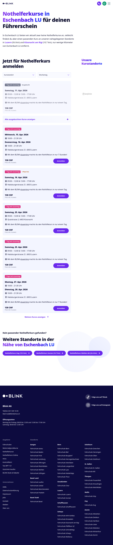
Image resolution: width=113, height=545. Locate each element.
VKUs (4, 459)
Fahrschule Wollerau (64, 537)
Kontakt (5, 501)
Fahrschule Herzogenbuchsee (68, 459)
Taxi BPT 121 (7, 466)
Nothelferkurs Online (10, 455)
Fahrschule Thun (63, 477)
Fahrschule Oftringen (38, 463)
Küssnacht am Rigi (33, 42)
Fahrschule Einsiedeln (65, 519)
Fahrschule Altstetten (92, 514)
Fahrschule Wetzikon (92, 528)
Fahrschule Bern (63, 448)
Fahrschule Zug (90, 505)
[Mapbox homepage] (87, 94)
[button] (101, 77)
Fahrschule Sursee (64, 498)
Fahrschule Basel (36, 501)
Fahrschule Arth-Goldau (66, 516)
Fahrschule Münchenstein (39, 489)
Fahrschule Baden (36, 452)
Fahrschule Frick (36, 456)
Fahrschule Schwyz (64, 533)
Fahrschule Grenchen (92, 448)
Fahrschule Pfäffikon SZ (65, 526)
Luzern (8, 42)
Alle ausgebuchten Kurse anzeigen (37, 119)
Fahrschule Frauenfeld (93, 480)
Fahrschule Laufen (37, 482)
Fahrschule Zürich (91, 535)
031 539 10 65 (13, 411)
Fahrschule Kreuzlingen (93, 484)
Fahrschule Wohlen (37, 470)
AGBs (5, 487)
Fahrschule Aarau (36, 448)
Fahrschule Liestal (36, 486)
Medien (5, 505)
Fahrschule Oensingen (93, 452)
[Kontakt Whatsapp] (104, 4)
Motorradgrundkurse (10, 448)
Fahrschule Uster (91, 524)
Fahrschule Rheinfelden (38, 466)
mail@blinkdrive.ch (13, 414)
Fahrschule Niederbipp (65, 473)
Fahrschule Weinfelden (93, 487)
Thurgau (88, 476)
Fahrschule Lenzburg (37, 459)
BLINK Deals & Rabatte (11, 473)
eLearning (24, 102)
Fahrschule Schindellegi (66, 530)
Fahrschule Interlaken (65, 463)
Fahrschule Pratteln (37, 493)
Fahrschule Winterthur (93, 531)
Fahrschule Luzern (64, 494)
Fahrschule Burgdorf (64, 456)
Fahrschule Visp (90, 496)
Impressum (7, 494)
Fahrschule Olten (91, 456)
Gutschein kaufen (9, 469)
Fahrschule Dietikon (92, 517)
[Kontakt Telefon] (99, 4)
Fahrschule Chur (63, 486)
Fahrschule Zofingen (37, 473)
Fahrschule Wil (90, 471)
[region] (96, 81)
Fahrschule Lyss (63, 470)
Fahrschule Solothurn (92, 459)
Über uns (6, 508)
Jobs (4, 497)
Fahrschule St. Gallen (92, 468)
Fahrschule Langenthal (65, 466)
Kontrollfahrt (7, 462)
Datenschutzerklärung (11, 490)
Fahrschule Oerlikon (92, 521)
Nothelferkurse (8, 452)
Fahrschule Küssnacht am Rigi (68, 523)
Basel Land (34, 478)
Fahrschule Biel (63, 452)
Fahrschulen (7, 445)
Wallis (87, 492)
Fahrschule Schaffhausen (66, 507)
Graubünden (62, 482)
